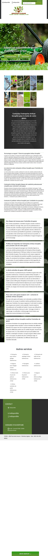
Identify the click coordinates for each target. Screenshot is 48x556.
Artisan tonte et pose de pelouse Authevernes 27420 (14, 377)
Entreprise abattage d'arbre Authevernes (26, 356)
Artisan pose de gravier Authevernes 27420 (26, 376)
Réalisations (25, 56)
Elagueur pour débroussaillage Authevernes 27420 (38, 377)
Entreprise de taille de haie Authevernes (38, 356)
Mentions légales (25, 436)
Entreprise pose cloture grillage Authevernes (13, 357)
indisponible (6, 2)
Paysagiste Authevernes (25, 364)
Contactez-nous (11, 56)
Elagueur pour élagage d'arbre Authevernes (13, 366)
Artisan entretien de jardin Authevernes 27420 (13, 388)
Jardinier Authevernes (37, 364)
